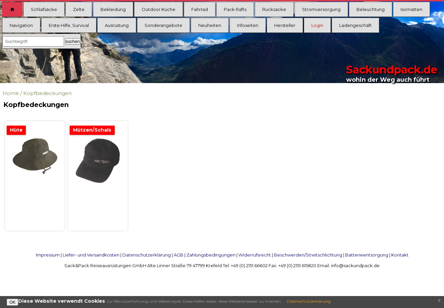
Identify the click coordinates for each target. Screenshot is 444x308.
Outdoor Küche (158, 9)
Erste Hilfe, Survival (69, 25)
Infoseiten (247, 25)
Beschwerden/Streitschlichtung (308, 254)
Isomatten (411, 9)
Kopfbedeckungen (47, 93)
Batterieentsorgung (366, 254)
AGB (178, 254)
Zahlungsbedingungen (210, 254)
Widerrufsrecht (254, 254)
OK (12, 302)
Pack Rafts (235, 9)
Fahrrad (199, 9)
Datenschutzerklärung (146, 254)
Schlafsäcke (44, 9)
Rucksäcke (274, 9)
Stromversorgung (321, 9)
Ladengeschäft (355, 25)
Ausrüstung (117, 25)
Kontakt (400, 254)
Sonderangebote (163, 25)
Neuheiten (209, 25)
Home (11, 93)
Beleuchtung (370, 9)
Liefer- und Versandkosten (91, 254)
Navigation (21, 25)
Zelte (79, 9)
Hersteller (284, 25)
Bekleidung (113, 9)
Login (317, 25)
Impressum (48, 254)
